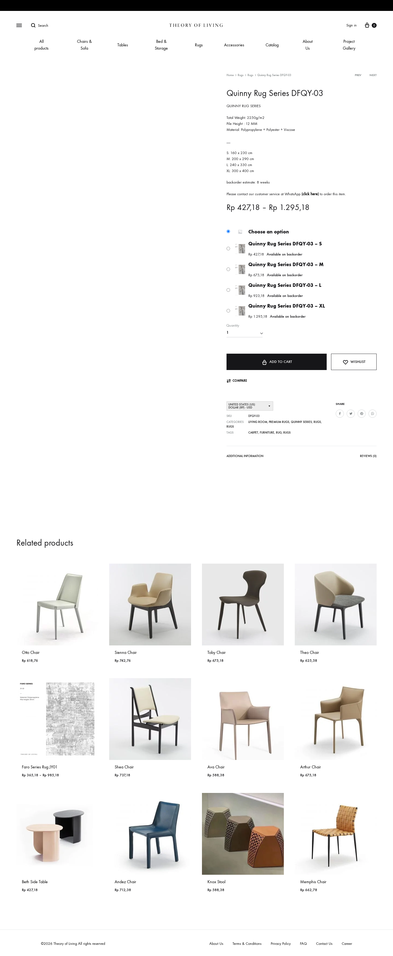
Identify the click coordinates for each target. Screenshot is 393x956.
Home (230, 75)
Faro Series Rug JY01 (40, 766)
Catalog (272, 44)
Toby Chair (216, 652)
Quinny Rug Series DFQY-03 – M (285, 264)
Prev (358, 75)
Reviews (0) (368, 456)
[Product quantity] (245, 332)
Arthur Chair (310, 766)
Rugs (199, 44)
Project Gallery (349, 45)
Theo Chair (309, 652)
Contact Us (324, 943)
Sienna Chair (126, 652)
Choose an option (268, 232)
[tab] (245, 457)
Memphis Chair (313, 881)
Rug (279, 432)
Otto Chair (31, 652)
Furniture (267, 432)
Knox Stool (216, 881)
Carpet (253, 432)
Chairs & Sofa (84, 45)
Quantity (232, 325)
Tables (122, 44)
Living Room (257, 422)
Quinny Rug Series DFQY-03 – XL (286, 306)
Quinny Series (301, 422)
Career (347, 943)
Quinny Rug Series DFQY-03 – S (285, 244)
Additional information (245, 456)
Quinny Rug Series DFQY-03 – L (284, 285)
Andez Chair (125, 881)
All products (41, 45)
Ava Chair (216, 766)
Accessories (234, 44)
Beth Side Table (35, 881)
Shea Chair (124, 766)
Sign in (351, 25)
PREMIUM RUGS (279, 422)
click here (310, 194)
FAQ (303, 943)
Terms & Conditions (247, 943)
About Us (307, 45)
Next (373, 75)
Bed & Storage (161, 45)
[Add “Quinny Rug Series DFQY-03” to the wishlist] (354, 362)
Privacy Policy (281, 943)
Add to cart (276, 361)
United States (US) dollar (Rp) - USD (241, 406)
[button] (237, 380)
